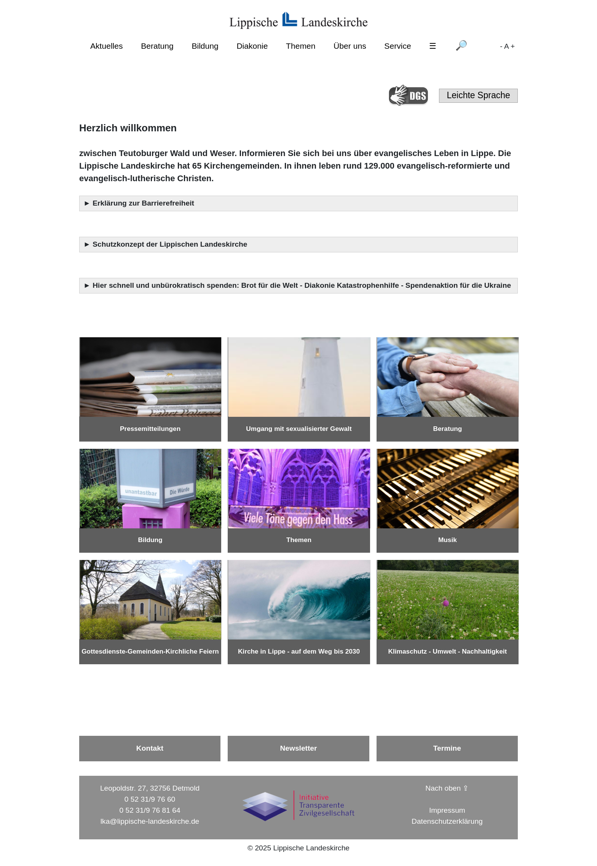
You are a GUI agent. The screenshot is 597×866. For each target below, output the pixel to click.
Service (397, 45)
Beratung (157, 45)
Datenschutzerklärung (447, 821)
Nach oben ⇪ (447, 788)
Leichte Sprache (478, 95)
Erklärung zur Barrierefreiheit (144, 203)
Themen (300, 45)
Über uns (350, 45)
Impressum (447, 810)
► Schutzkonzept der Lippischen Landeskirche (165, 244)
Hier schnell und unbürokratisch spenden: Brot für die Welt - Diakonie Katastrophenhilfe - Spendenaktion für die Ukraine (303, 285)
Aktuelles (106, 45)
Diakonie (252, 45)
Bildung (205, 45)
